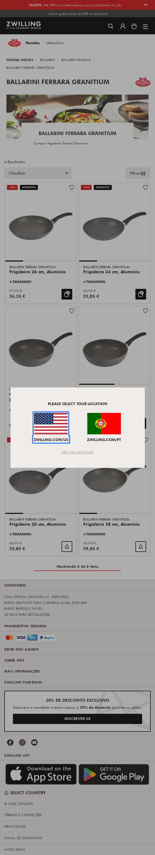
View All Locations (77, 452)
